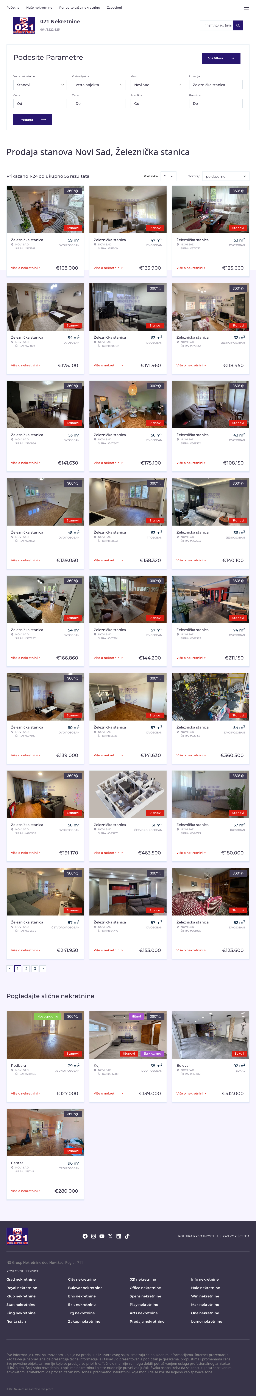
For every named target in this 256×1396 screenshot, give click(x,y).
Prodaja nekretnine (147, 1320)
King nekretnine (21, 1312)
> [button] (43, 967)
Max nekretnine (205, 1303)
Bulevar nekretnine (85, 1286)
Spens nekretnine (145, 1295)
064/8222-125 (50, 29)
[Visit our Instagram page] (93, 1234)
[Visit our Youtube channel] (102, 1234)
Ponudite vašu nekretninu (79, 7)
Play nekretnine (144, 1303)
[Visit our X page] (110, 1234)
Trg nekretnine (81, 1312)
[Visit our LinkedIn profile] (118, 1234)
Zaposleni (114, 7)
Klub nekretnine (21, 1295)
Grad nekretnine (21, 1278)
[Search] (238, 25)
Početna (12, 7)
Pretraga (32, 118)
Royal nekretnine (21, 1286)
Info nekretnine (205, 1278)
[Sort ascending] (165, 175)
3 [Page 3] (35, 967)
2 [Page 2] (26, 967)
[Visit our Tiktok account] (127, 1234)
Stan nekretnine (20, 1303)
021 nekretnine (143, 1278)
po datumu (216, 175)
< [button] (10, 967)
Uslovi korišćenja (233, 1235)
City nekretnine (82, 1278)
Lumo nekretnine (206, 1320)
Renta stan (16, 1320)
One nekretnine (205, 1312)
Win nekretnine (205, 1295)
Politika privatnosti (196, 1235)
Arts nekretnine (144, 1312)
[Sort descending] (172, 175)
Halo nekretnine (205, 1286)
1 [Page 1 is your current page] (17, 967)
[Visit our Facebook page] (85, 1234)
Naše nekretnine (39, 7)
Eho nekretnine (82, 1295)
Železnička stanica (209, 83)
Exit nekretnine (82, 1303)
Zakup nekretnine (84, 1320)
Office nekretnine (145, 1286)
